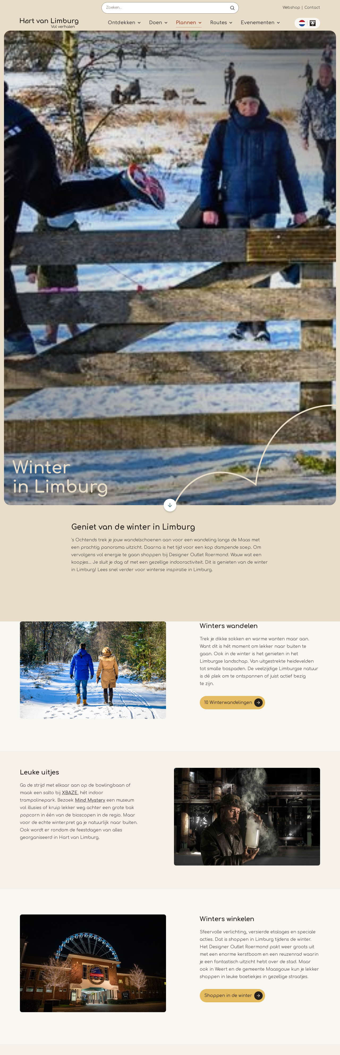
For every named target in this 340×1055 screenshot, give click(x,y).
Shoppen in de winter (228, 995)
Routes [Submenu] (218, 22)
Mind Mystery (90, 800)
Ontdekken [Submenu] (121, 22)
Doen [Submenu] (155, 22)
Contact (312, 8)
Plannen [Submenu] (186, 22)
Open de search (232, 8)
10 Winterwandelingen (228, 702)
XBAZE (70, 792)
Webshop (291, 8)
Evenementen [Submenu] (257, 22)
